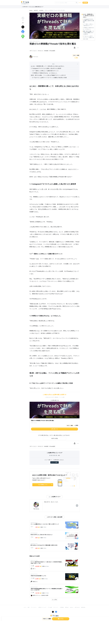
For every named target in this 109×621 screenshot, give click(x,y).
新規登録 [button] (85, 2)
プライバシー (55, 607)
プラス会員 (50, 607)
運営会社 (67, 607)
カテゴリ (36, 10)
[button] (75, 48)
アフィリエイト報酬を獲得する (35, 6)
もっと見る (54, 599)
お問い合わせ (77, 607)
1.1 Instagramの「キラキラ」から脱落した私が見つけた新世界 (46, 68)
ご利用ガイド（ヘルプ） (42, 607)
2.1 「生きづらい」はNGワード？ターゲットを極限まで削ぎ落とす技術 (49, 77)
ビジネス (41, 10)
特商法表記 (83, 607)
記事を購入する (54, 429)
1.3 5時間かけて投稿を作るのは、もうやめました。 (45, 73)
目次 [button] (65, 64)
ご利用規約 (62, 607)
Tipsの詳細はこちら (45, 484)
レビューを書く (54, 462)
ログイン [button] (80, 2)
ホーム (30, 10)
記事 (28, 607)
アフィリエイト (34, 607)
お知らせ (71, 607)
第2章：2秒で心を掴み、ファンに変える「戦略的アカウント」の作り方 (48, 75)
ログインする (54, 438)
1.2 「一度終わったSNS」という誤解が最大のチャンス (45, 70)
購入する (60, 619)
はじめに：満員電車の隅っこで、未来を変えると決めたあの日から (47, 66)
